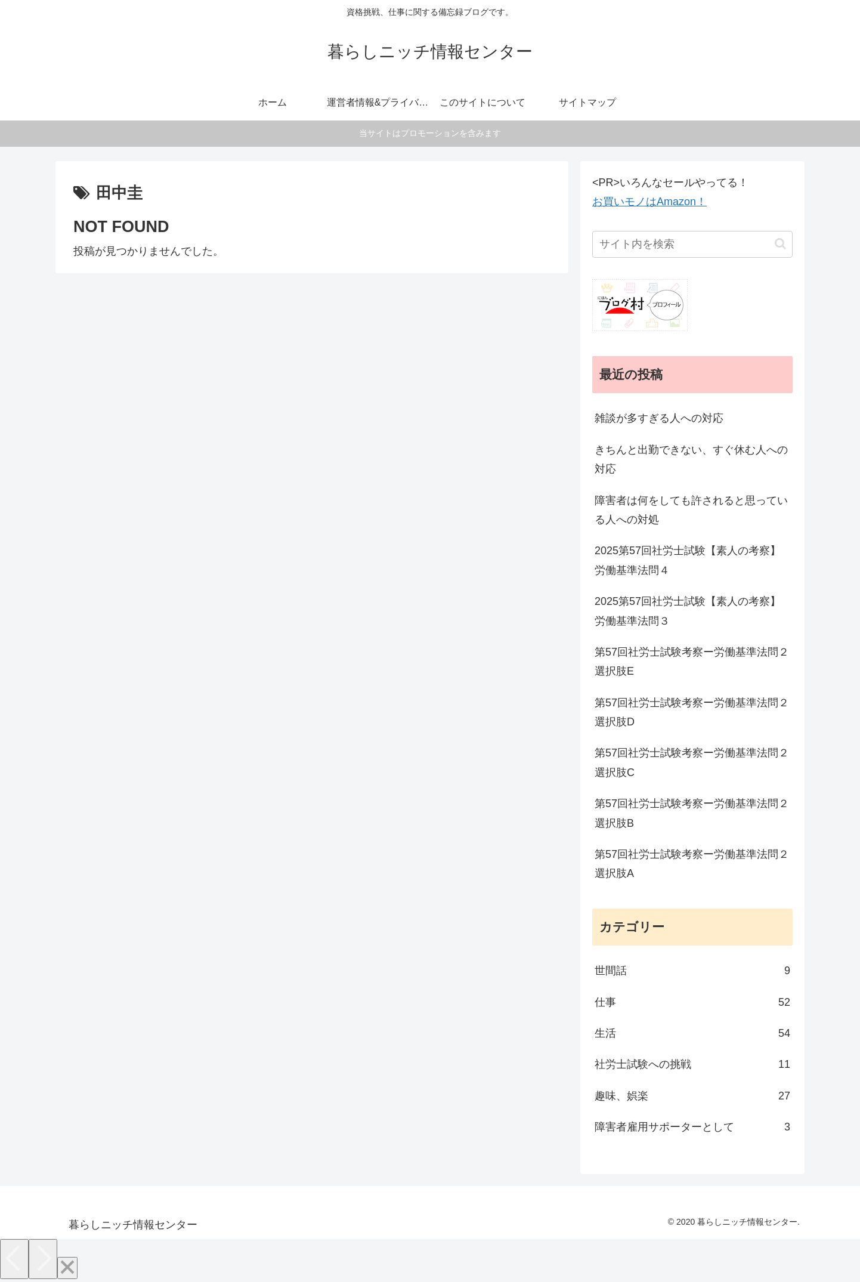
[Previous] (14, 1259)
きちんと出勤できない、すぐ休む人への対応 (691, 459)
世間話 (692, 970)
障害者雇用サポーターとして (692, 1126)
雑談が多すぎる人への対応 (659, 418)
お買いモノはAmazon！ (649, 202)
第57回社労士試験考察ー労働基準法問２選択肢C (692, 762)
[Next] (43, 1259)
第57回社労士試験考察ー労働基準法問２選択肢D (692, 712)
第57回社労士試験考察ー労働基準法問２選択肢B (692, 813)
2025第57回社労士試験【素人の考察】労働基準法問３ (688, 610)
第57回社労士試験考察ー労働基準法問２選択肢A (692, 863)
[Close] (67, 1268)
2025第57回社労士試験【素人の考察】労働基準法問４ (688, 560)
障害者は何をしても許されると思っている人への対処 (691, 510)
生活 (692, 1033)
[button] (780, 244)
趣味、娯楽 (692, 1095)
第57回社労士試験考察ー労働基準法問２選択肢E (692, 661)
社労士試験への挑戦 (692, 1064)
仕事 (692, 1002)
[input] (692, 244)
